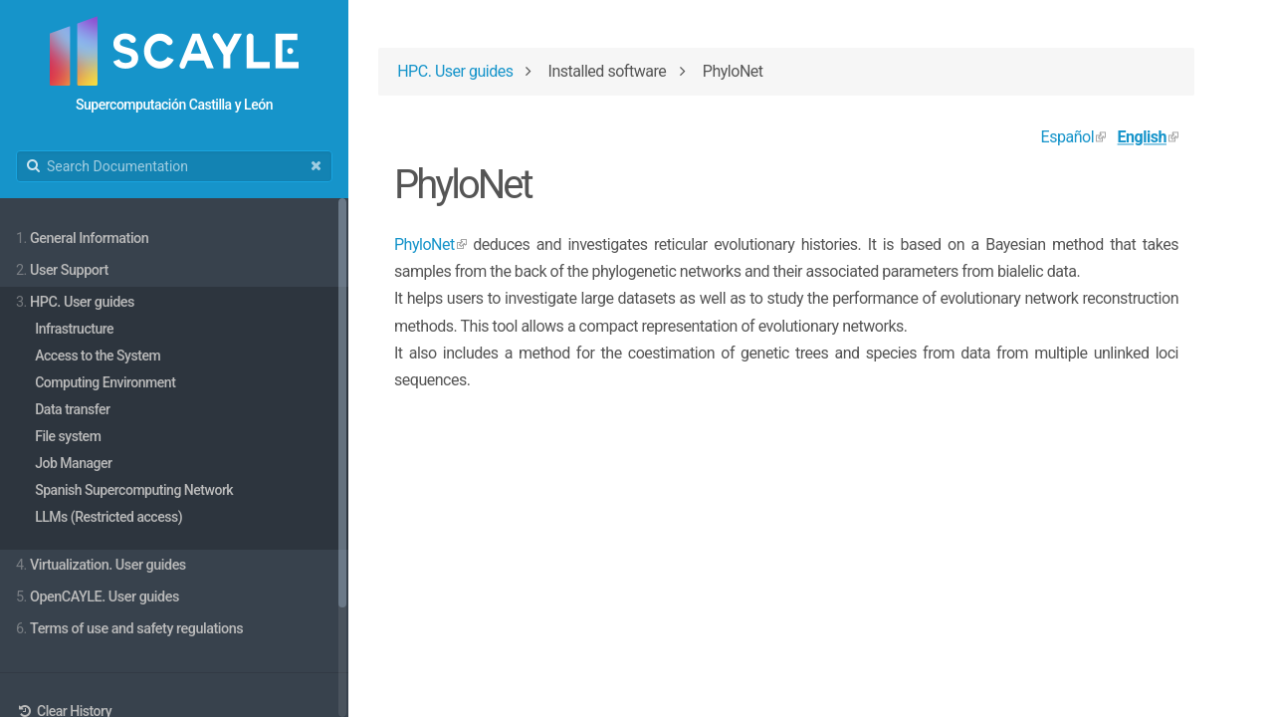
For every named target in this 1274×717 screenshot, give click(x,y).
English (1142, 136)
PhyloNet (424, 244)
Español (1068, 136)
